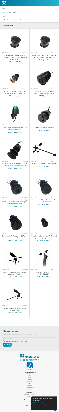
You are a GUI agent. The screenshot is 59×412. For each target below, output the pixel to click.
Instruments (30, 20)
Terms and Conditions (29, 394)
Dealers (29, 385)
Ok (44, 405)
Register (7, 345)
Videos (29, 383)
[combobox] (14, 13)
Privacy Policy (23, 341)
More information (38, 402)
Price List (29, 381)
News (29, 401)
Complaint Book (29, 389)
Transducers (37, 20)
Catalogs (29, 379)
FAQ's (29, 375)
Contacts (29, 374)
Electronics (22, 20)
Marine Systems (13, 20)
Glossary (29, 377)
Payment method (29, 387)
